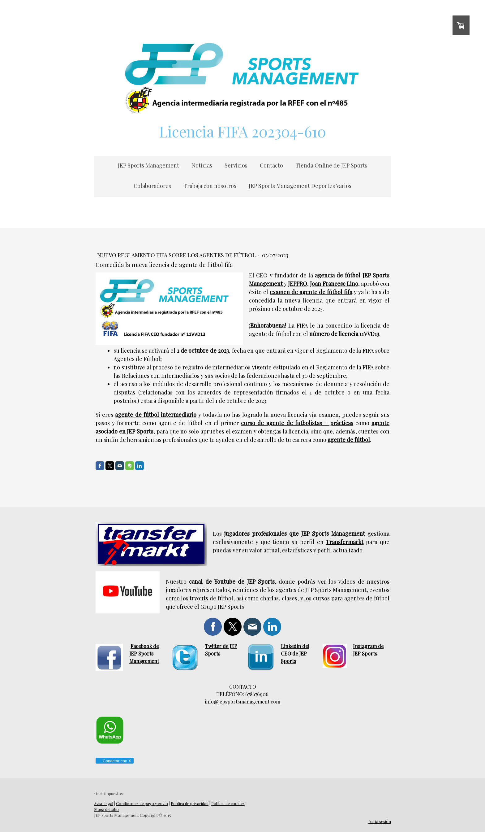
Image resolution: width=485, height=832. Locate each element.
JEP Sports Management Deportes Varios (300, 185)
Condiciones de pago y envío (142, 803)
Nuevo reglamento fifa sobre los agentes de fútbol (177, 255)
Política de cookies (228, 803)
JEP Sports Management (148, 165)
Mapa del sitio (106, 809)
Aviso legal (103, 803)
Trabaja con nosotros (209, 185)
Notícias (201, 165)
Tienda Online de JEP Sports (331, 165)
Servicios (236, 165)
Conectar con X (114, 761)
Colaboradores (152, 185)
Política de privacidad (189, 803)
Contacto (271, 165)
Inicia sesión (379, 821)
